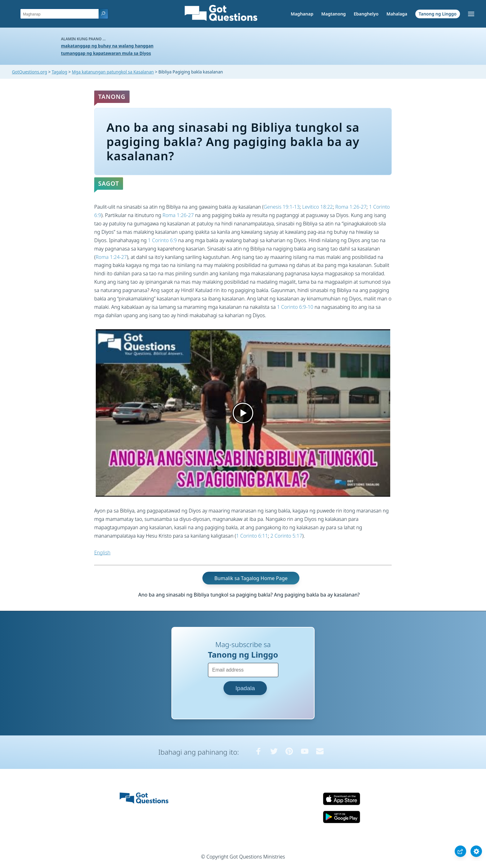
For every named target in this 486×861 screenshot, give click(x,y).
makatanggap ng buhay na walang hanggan (107, 46)
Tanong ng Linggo (438, 14)
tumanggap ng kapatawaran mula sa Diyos (106, 53)
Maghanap (302, 14)
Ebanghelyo (366, 14)
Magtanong (333, 14)
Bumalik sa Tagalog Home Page (250, 578)
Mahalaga (397, 14)
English (102, 552)
